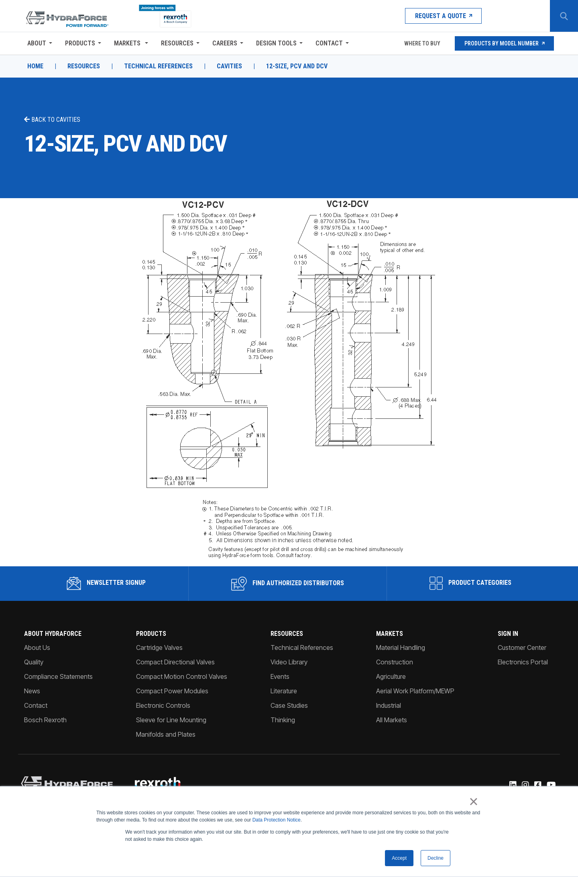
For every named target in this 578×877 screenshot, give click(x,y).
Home (35, 66)
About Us (37, 647)
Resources (177, 43)
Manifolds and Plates (165, 734)
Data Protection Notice (276, 820)
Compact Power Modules (172, 691)
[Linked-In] (512, 785)
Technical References (158, 66)
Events (280, 676)
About (36, 43)
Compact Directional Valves (175, 662)
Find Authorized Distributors (287, 583)
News (32, 691)
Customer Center (522, 647)
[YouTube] (550, 785)
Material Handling (400, 647)
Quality (33, 662)
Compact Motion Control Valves (181, 676)
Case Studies (289, 705)
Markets (128, 43)
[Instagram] (525, 785)
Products (80, 43)
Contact (329, 43)
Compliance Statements (58, 676)
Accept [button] (399, 858)
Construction (394, 662)
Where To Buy (421, 43)
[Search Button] (564, 16)
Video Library (289, 662)
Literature (284, 691)
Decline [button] (435, 858)
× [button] (473, 801)
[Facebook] (537, 785)
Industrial (388, 705)
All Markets (391, 720)
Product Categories (470, 583)
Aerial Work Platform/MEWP (415, 691)
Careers (224, 43)
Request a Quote (443, 16)
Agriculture (391, 676)
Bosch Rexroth (45, 720)
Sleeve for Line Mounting (171, 720)
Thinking (283, 720)
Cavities (229, 66)
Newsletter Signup (106, 583)
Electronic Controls (163, 705)
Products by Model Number (504, 43)
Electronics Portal (523, 662)
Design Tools (276, 43)
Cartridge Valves (159, 647)
